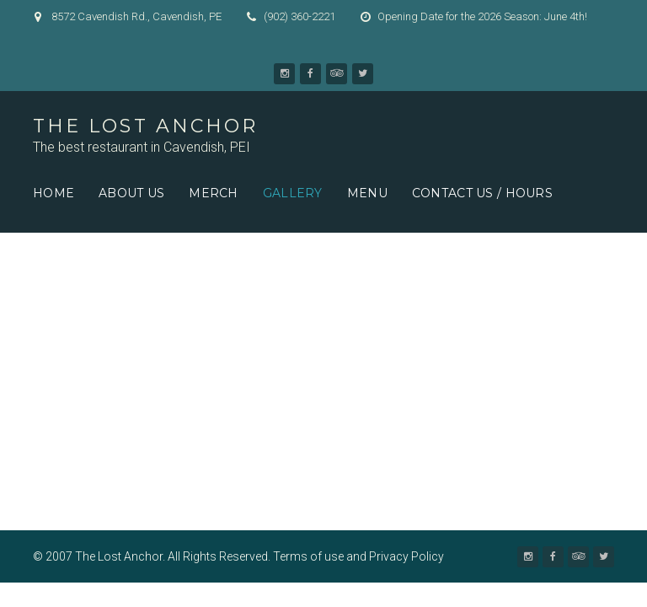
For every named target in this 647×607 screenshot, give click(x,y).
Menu (367, 193)
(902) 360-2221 (299, 16)
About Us (131, 193)
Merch (213, 193)
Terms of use (308, 556)
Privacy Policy (406, 556)
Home (53, 193)
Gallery (293, 193)
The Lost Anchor (145, 126)
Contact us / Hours (482, 193)
